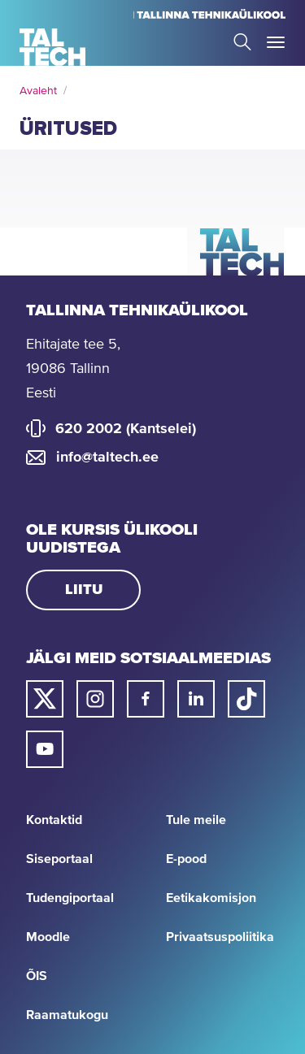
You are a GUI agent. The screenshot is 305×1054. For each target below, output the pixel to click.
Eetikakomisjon (211, 897)
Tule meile (196, 819)
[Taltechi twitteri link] (44, 699)
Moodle (48, 936)
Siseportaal (59, 858)
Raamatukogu (67, 1014)
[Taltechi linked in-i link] (196, 699)
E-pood (186, 858)
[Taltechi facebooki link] (145, 699)
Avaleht (38, 91)
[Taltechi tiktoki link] (246, 699)
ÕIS (36, 975)
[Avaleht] (52, 47)
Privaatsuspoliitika (220, 936)
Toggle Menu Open (276, 42)
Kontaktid (54, 819)
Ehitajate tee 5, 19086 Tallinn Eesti (73, 369)
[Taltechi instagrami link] (95, 699)
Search (242, 42)
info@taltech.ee (107, 457)
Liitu (83, 590)
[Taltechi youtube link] (44, 749)
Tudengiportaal (70, 897)
